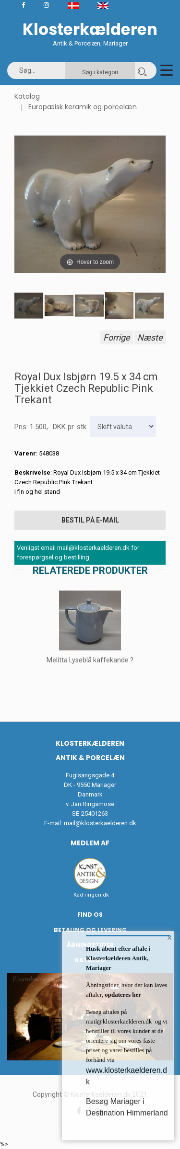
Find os (90, 914)
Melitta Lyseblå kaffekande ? (90, 660)
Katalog (27, 96)
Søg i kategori (100, 72)
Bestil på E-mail (90, 520)
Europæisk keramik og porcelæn (82, 107)
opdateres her (122, 994)
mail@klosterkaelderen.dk (100, 823)
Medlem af (90, 843)
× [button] (169, 938)
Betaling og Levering (90, 930)
